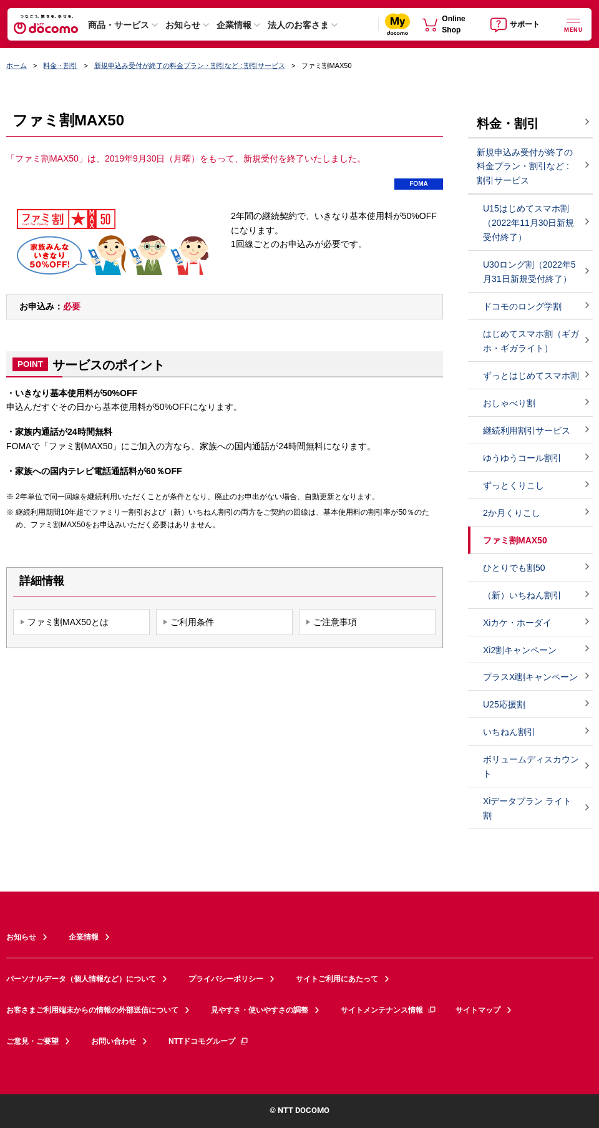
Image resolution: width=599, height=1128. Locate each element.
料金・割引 (60, 65)
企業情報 (234, 25)
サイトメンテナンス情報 (389, 1010)
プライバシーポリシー (225, 979)
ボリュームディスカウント (531, 766)
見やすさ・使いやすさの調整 (259, 1010)
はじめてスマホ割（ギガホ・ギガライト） (531, 341)
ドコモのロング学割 (522, 306)
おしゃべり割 (509, 403)
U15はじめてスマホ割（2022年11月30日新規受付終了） (528, 222)
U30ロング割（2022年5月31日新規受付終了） (529, 272)
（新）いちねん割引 (522, 595)
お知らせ (182, 25)
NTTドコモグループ (208, 1041)
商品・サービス (118, 25)
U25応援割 (504, 704)
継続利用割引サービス (526, 430)
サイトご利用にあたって (337, 979)
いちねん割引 (509, 732)
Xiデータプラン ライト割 (527, 808)
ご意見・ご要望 (32, 1041)
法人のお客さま (298, 25)
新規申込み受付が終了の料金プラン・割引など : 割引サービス (189, 65)
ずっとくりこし (513, 485)
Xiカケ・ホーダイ (517, 623)
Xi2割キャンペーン (520, 650)
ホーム (16, 65)
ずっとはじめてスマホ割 (531, 376)
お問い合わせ (113, 1041)
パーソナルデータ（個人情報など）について (81, 979)
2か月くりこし (511, 513)
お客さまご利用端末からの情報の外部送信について (92, 1010)
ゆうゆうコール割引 (522, 458)
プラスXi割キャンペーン (530, 677)
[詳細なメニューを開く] (573, 24)
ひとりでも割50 (514, 568)
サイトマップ (477, 1010)
